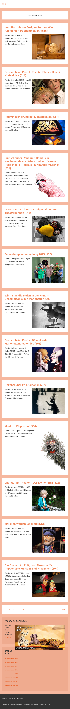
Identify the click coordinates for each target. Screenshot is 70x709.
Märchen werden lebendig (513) (25, 523)
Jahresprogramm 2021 (11, 670)
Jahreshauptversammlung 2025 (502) (28, 254)
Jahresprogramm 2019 (11, 662)
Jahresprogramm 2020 (11, 666)
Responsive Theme (44, 704)
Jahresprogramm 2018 (11, 658)
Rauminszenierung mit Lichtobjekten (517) (32, 116)
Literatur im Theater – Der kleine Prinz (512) (32, 482)
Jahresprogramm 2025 (11, 685)
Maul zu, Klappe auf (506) (21, 426)
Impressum (20, 698)
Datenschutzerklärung (8, 698)
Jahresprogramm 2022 (11, 674)
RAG (4, 4)
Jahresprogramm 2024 (11, 682)
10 (23, 609)
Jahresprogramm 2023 (11, 678)
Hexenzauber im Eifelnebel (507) (25, 384)
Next (63, 609)
